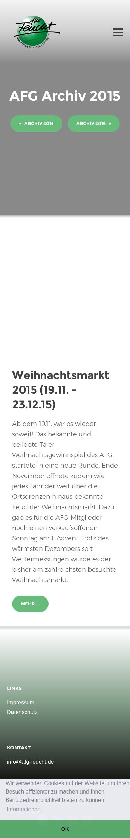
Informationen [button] (24, 809)
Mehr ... (30, 603)
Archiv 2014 (36, 123)
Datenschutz (22, 712)
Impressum (20, 702)
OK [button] (65, 829)
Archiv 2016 (93, 123)
